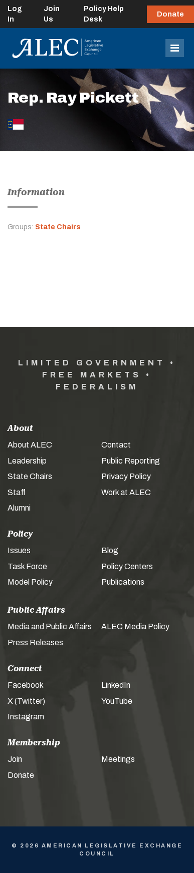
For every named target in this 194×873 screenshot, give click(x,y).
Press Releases (35, 642)
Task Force (27, 566)
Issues (19, 550)
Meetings (118, 759)
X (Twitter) (26, 701)
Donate (170, 14)
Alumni (19, 508)
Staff (17, 492)
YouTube (116, 701)
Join (15, 759)
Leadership (27, 461)
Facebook (26, 685)
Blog (109, 550)
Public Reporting (130, 461)
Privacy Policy (126, 476)
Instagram (26, 716)
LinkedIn (115, 685)
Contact (116, 445)
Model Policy (30, 582)
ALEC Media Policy (135, 626)
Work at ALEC (126, 492)
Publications (122, 582)
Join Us (52, 14)
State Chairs (58, 227)
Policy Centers (127, 566)
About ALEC (30, 445)
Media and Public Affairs (50, 626)
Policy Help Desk (104, 14)
